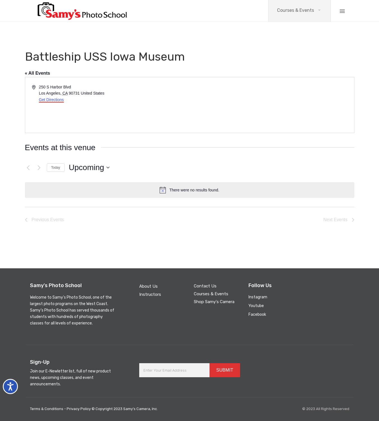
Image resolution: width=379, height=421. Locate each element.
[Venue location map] (271, 105)
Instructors (150, 294)
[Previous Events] (28, 167)
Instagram (257, 297)
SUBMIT (224, 370)
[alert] (189, 190)
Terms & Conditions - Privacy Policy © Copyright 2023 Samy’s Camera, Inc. (94, 409)
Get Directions (51, 99)
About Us (148, 286)
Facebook (257, 314)
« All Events (37, 73)
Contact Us (205, 286)
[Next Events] (39, 167)
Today (55, 168)
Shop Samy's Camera (214, 301)
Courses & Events (295, 10)
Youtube (256, 305)
